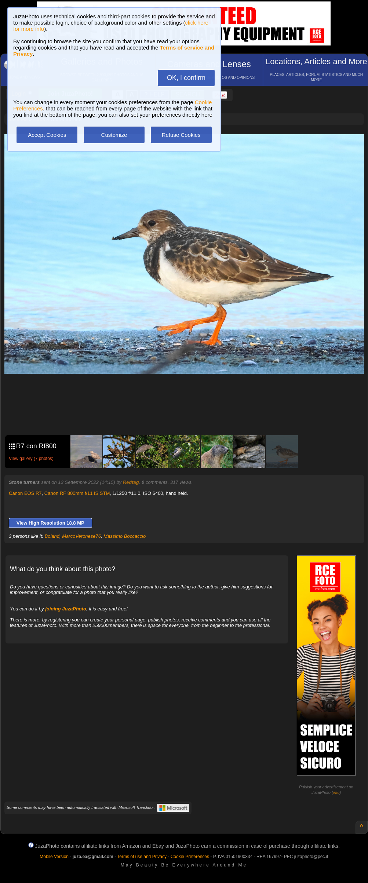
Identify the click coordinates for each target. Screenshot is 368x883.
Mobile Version (54, 856)
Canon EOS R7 (25, 493)
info (336, 792)
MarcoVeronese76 (81, 536)
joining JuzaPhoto (65, 609)
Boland (52, 536)
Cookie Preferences (190, 856)
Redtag (131, 482)
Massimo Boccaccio (124, 536)
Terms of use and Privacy (142, 856)
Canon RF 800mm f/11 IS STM (77, 493)
